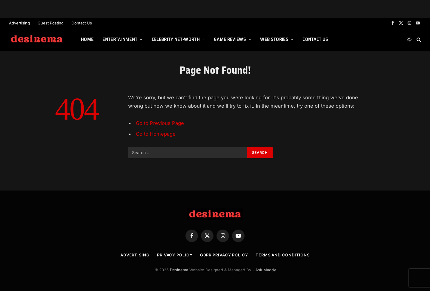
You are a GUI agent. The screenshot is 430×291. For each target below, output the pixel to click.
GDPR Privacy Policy (224, 255)
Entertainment (119, 39)
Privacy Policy (175, 255)
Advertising (19, 23)
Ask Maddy (265, 269)
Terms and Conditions (283, 255)
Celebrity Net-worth (176, 39)
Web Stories (274, 39)
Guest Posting (51, 23)
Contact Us (81, 23)
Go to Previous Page (160, 123)
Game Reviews (230, 39)
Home (87, 39)
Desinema (179, 269)
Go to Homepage (156, 134)
